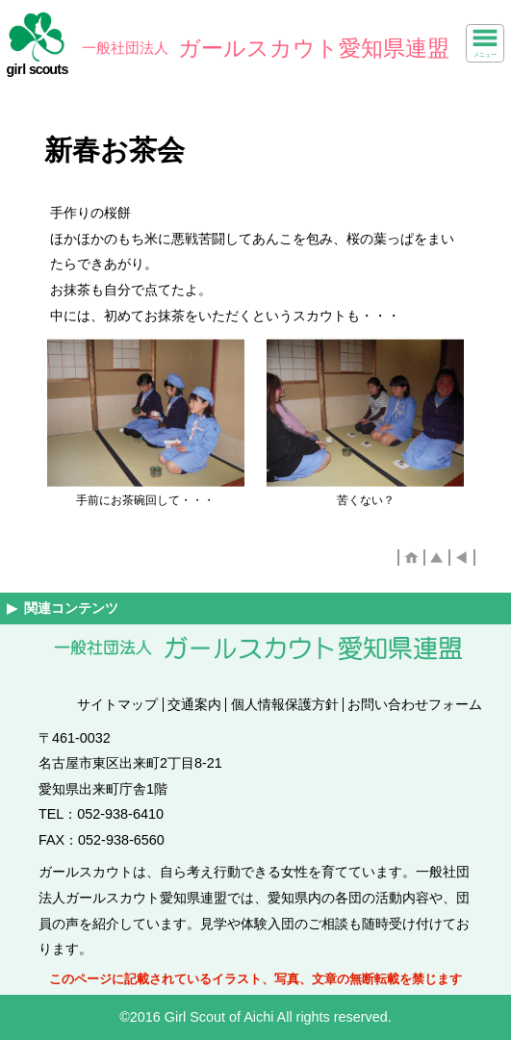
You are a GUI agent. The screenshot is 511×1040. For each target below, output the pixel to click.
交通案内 (194, 704)
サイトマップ (117, 704)
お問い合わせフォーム (414, 704)
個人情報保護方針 (285, 704)
